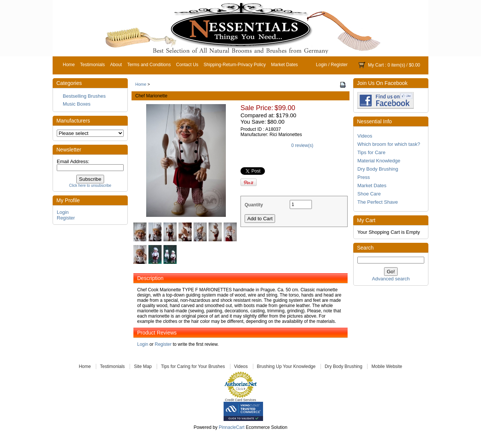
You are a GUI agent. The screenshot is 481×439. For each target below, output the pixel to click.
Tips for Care (371, 152)
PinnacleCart (232, 427)
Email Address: (73, 161)
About (116, 64)
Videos (364, 136)
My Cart (376, 65)
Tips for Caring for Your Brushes (193, 366)
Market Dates (284, 64)
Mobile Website (386, 366)
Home (69, 64)
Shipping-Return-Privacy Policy (235, 64)
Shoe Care (369, 194)
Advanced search (391, 279)
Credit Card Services (240, 400)
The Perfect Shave (377, 202)
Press (363, 177)
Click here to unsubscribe (90, 185)
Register (339, 64)
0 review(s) (302, 145)
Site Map (142, 366)
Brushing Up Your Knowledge (286, 366)
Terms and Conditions (149, 64)
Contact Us (187, 64)
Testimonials (92, 64)
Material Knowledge (378, 160)
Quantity (254, 204)
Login (321, 64)
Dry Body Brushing (377, 169)
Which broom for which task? (388, 144)
